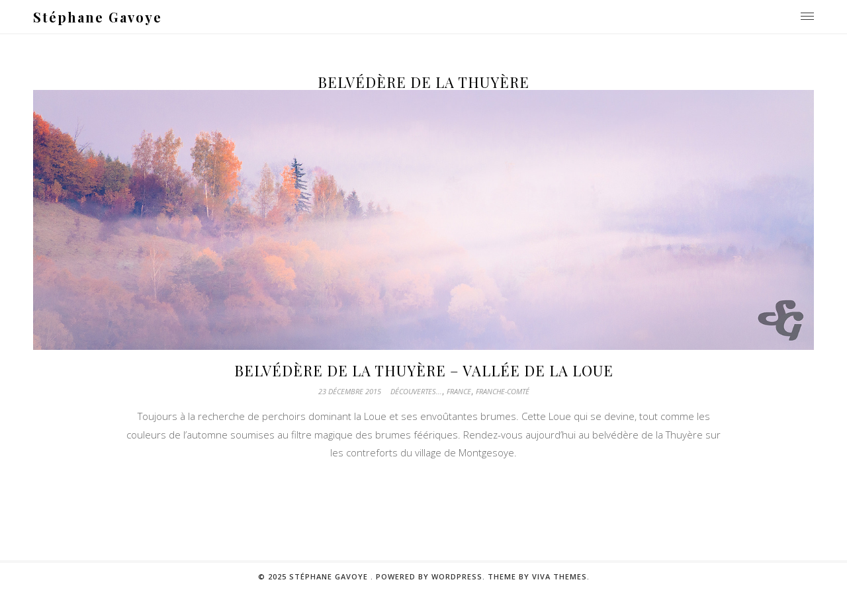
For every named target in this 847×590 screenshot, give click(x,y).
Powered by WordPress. (432, 576)
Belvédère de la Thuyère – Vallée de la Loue (423, 370)
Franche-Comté (502, 391)
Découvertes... (416, 391)
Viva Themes (559, 576)
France (459, 391)
